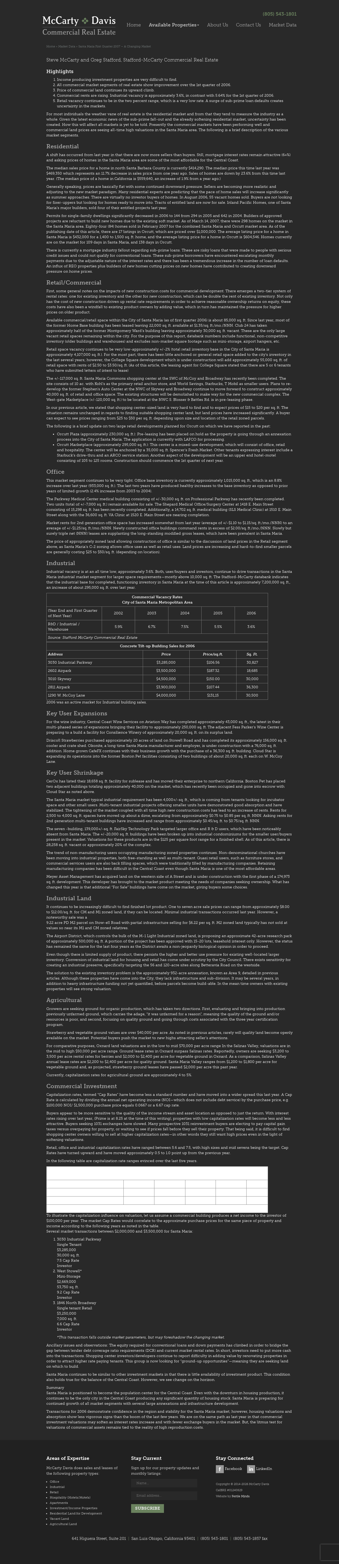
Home (134, 25)
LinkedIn (259, 1468)
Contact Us (248, 25)
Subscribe (147, 1508)
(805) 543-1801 (280, 14)
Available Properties (174, 25)
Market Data (283, 25)
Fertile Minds (240, 1496)
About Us (217, 25)
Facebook (229, 1468)
